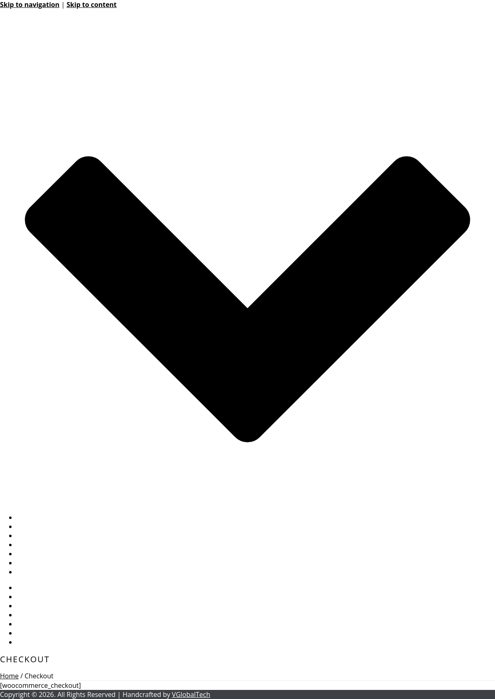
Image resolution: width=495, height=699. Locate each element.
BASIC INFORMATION (49, 517)
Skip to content (91, 4)
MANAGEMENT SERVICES (55, 535)
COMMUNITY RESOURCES (56, 544)
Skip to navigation (29, 4)
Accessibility (35, 562)
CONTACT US (37, 571)
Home (9, 675)
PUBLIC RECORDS (43, 553)
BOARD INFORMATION (51, 526)
